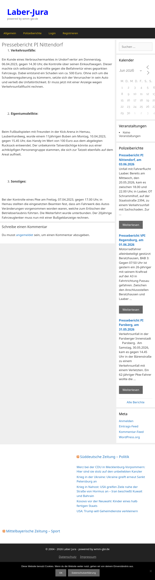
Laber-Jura (27, 11)
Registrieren (70, 33)
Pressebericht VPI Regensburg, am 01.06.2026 (132, 240)
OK (60, 572)
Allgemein (10, 33)
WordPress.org (129, 437)
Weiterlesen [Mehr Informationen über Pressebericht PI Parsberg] (131, 390)
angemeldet (24, 235)
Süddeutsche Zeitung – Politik (104, 456)
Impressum (88, 557)
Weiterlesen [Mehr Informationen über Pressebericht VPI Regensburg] (131, 310)
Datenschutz (68, 557)
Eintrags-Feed (128, 426)
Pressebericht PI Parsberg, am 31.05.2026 (131, 324)
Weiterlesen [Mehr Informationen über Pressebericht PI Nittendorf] (131, 225)
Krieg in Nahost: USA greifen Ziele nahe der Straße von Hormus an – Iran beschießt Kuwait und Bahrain (109, 491)
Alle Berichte (136, 402)
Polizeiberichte (32, 33)
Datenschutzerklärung (84, 572)
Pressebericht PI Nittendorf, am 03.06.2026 (131, 159)
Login (52, 33)
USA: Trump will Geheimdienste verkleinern (107, 511)
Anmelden (126, 421)
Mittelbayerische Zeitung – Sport (33, 531)
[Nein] (150, 571)
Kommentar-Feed (131, 432)
